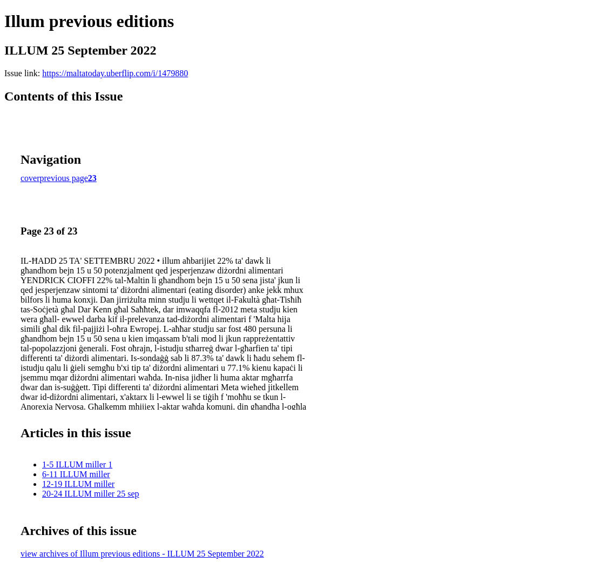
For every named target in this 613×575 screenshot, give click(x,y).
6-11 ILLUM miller (76, 474)
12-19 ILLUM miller (78, 484)
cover (30, 178)
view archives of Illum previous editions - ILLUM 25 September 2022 (142, 553)
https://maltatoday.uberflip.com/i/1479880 (115, 73)
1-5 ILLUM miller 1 (77, 464)
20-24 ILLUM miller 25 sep (90, 493)
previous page (64, 178)
